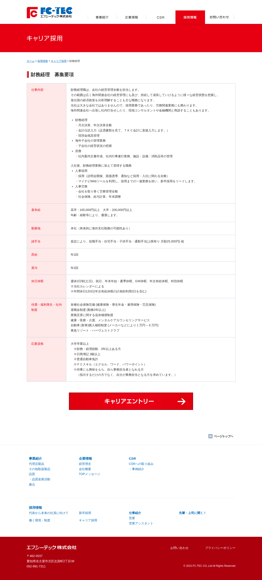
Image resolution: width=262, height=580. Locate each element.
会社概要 (85, 469)
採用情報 (190, 17)
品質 (32, 474)
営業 (132, 518)
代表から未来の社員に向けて (48, 513)
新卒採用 (85, 513)
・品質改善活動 (39, 479)
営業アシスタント (141, 523)
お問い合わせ (219, 17)
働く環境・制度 (39, 520)
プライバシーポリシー (220, 548)
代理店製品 (36, 464)
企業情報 (131, 17)
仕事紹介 (135, 513)
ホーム (31, 61)
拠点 (32, 484)
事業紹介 (102, 17)
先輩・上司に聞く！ (192, 513)
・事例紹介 (136, 469)
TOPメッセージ (89, 474)
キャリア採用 (59, 61)
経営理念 (85, 464)
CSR (161, 17)
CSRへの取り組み (141, 464)
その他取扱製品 (39, 469)
